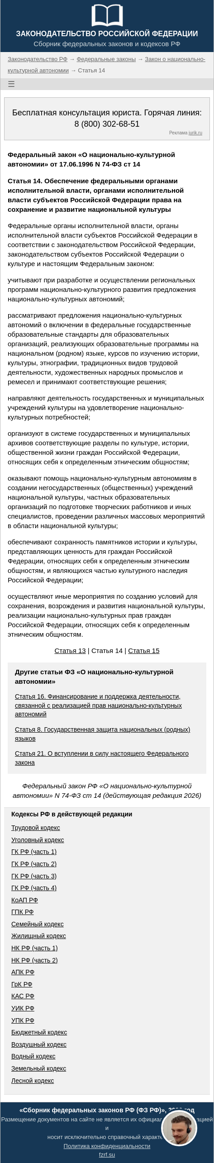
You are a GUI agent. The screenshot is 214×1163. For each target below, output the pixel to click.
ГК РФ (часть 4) (34, 887)
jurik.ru (195, 132)
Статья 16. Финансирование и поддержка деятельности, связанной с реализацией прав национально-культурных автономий (98, 705)
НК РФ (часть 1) (34, 948)
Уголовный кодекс (37, 840)
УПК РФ (22, 1020)
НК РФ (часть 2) (34, 960)
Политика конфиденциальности (107, 1146)
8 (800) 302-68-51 (106, 124)
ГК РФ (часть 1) (34, 851)
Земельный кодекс (38, 1068)
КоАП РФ (24, 900)
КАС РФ (22, 996)
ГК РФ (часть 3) (34, 876)
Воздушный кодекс (39, 1044)
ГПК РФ (22, 911)
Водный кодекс (33, 1056)
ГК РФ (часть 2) (34, 863)
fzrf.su (107, 1154)
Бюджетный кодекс (39, 1032)
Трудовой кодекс (35, 827)
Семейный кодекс (37, 924)
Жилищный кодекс (38, 935)
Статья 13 (70, 650)
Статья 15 (143, 650)
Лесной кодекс (32, 1080)
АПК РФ (22, 972)
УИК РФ (22, 1008)
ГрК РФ (21, 984)
